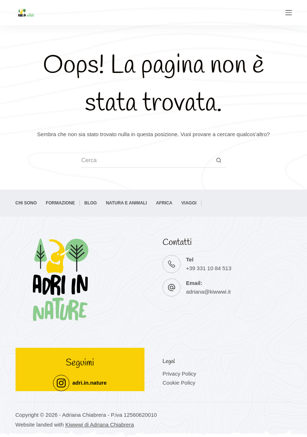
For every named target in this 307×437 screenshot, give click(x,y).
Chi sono (26, 202)
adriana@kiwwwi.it (208, 292)
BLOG (91, 202)
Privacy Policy (179, 374)
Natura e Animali (126, 202)
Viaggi (188, 202)
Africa (164, 202)
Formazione (60, 202)
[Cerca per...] (146, 160)
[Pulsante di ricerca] (218, 160)
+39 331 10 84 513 (209, 268)
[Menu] (288, 12)
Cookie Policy (179, 383)
